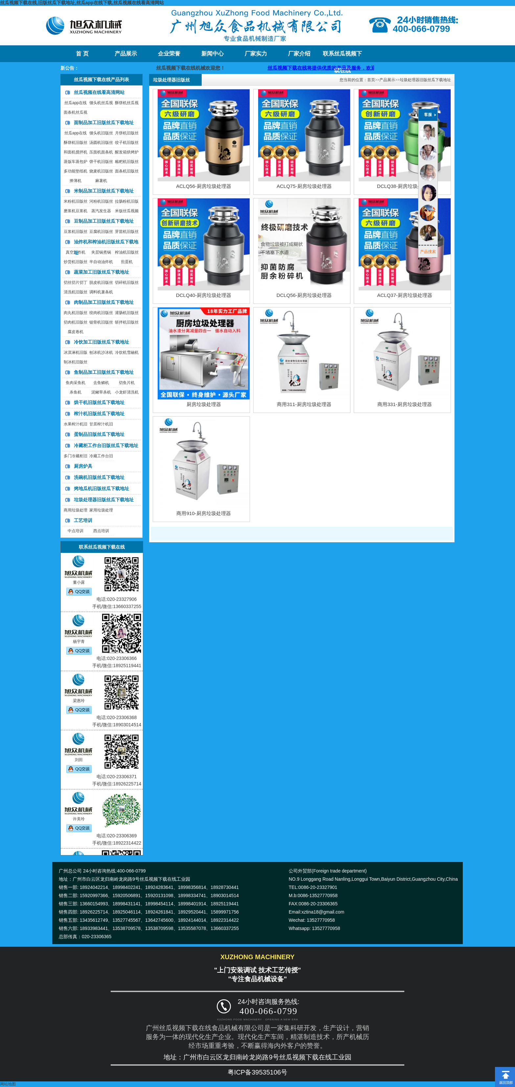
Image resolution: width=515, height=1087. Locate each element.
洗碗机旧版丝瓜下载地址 (99, 477)
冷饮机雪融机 (127, 352)
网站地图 (8, 1084)
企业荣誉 (169, 54)
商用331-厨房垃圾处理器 (404, 404)
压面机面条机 (101, 152)
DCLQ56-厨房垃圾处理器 (304, 295)
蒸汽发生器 (101, 211)
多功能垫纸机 (75, 171)
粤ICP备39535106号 (257, 1072)
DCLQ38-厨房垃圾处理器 (404, 186)
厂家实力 (256, 54)
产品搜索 (428, 251)
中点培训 (75, 531)
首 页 (82, 54)
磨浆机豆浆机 (75, 211)
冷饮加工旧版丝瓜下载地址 (101, 342)
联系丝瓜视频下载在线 (342, 56)
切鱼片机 (127, 382)
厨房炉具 (83, 466)
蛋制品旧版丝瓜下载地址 (99, 434)
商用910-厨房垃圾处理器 (203, 513)
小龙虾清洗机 (127, 392)
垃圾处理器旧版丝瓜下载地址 (104, 499)
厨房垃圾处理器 (204, 404)
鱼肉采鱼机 (75, 382)
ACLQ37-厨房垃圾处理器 (404, 295)
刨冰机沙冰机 (101, 352)
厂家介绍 (299, 54)
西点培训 (101, 531)
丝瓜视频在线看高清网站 (99, 92)
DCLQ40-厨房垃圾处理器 (203, 295)
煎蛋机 (127, 262)
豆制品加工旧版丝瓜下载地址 (104, 221)
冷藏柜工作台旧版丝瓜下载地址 (106, 445)
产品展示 (126, 54)
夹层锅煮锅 (101, 252)
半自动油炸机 (101, 262)
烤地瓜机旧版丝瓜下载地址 (101, 488)
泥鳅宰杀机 (101, 392)
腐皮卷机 (75, 331)
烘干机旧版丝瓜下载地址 (99, 402)
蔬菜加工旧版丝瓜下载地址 (101, 272)
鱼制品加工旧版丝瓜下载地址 (104, 372)
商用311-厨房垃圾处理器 (304, 404)
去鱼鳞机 (101, 382)
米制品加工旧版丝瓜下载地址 (104, 190)
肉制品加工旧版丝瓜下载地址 (104, 302)
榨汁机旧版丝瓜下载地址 (99, 413)
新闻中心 (212, 54)
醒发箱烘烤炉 (127, 152)
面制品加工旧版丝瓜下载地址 (104, 122)
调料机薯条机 (101, 292)
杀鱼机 (75, 392)
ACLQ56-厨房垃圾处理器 (203, 186)
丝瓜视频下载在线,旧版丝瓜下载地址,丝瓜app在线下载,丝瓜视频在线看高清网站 (82, 2)
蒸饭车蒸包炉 (75, 161)
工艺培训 (83, 520)
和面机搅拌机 (75, 152)
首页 (371, 80)
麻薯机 (101, 180)
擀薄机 (75, 180)
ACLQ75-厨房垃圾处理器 (304, 186)
